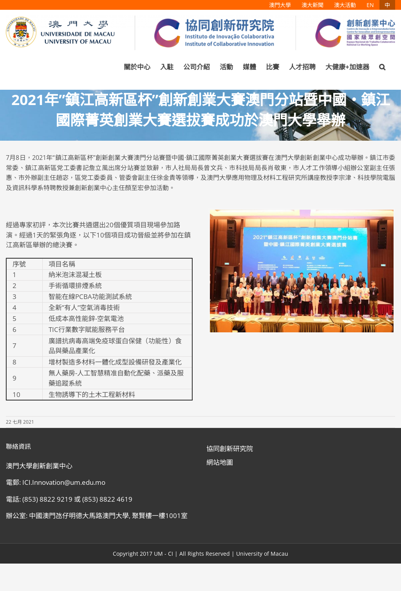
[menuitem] (280, 5)
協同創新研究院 (229, 448)
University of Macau (262, 553)
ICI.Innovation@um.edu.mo (63, 482)
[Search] (382, 67)
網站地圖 (219, 462)
